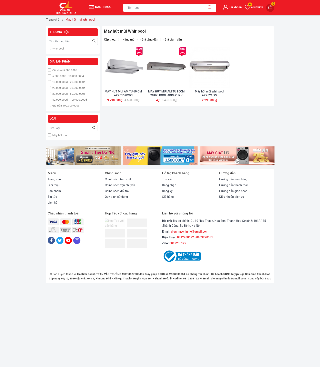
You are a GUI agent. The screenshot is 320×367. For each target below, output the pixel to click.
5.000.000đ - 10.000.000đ (68, 76)
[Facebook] (51, 240)
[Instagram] (76, 240)
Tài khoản (232, 7)
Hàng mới (126, 39)
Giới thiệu (54, 185)
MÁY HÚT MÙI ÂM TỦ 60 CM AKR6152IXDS (123, 93)
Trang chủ (54, 179)
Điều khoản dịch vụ (231, 196)
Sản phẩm (54, 191)
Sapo (268, 278)
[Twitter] (59, 240)
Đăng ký (167, 191)
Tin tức (52, 196)
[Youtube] (68, 240)
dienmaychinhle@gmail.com (189, 231)
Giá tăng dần (147, 39)
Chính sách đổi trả (117, 191)
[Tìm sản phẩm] (163, 8)
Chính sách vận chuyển (120, 185)
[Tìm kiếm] (209, 8)
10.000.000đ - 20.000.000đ (69, 82)
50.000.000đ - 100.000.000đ (69, 99)
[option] (83, 155)
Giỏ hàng (168, 196)
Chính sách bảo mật (118, 179)
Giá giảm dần (171, 39)
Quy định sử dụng (116, 196)
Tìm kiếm (168, 179)
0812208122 (185, 237)
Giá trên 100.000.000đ (66, 105)
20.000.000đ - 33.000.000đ (69, 87)
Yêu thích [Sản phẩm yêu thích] (254, 7)
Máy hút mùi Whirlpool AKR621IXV (209, 93)
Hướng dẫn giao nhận (233, 191)
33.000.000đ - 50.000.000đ (69, 93)
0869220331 (204, 237)
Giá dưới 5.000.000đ (64, 70)
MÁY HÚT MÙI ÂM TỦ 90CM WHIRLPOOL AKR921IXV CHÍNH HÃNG (166, 93)
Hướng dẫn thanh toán (234, 185)
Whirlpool (58, 48)
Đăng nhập (169, 185)
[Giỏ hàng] (270, 8)
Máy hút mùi (59, 135)
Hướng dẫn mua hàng (233, 179)
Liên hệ (52, 202)
